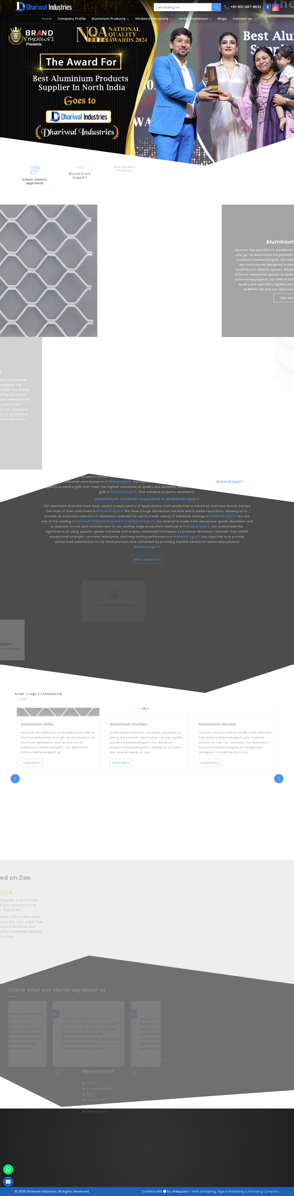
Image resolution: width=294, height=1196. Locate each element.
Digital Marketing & (232, 1191)
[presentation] (15, 778)
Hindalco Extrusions (154, 19)
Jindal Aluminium (195, 19)
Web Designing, (204, 1191)
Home (47, 19)
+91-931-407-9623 (242, 7)
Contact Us (242, 19)
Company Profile (72, 19)
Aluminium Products (110, 19)
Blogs (222, 19)
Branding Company (263, 1191)
